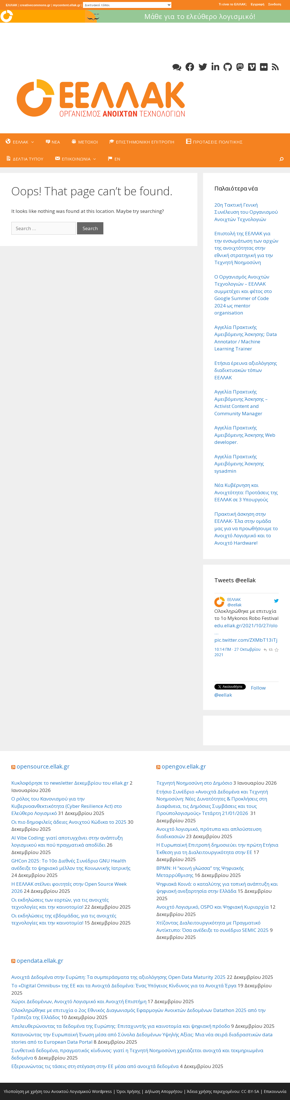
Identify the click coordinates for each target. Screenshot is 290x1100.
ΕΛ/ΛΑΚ (11, 5)
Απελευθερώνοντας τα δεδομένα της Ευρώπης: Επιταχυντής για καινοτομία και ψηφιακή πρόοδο (120, 1026)
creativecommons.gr (35, 5)
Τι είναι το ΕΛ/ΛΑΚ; (233, 4)
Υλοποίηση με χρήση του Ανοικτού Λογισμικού (47, 1091)
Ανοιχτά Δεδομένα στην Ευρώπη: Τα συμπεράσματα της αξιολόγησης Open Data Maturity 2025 (118, 977)
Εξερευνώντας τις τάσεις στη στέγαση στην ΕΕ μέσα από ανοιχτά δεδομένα (95, 1066)
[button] (34, 141)
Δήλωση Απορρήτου (163, 1091)
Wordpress (102, 1091)
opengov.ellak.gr (184, 766)
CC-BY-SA (250, 1091)
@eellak (234, 604)
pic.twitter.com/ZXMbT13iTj (246, 640)
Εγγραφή (257, 4)
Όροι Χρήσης (128, 1091)
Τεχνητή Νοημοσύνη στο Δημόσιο (194, 783)
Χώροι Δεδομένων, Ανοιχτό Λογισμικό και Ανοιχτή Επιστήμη (78, 1001)
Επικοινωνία (275, 1091)
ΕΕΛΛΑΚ (234, 599)
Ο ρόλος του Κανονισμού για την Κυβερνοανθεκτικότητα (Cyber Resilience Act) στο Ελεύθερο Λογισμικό (66, 805)
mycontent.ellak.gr (66, 5)
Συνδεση (274, 4)
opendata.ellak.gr (40, 960)
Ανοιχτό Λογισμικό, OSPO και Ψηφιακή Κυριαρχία (212, 907)
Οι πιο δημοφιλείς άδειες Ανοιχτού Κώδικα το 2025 (69, 822)
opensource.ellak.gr (43, 766)
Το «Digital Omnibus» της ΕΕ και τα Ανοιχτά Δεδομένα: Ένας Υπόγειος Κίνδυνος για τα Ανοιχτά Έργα (123, 985)
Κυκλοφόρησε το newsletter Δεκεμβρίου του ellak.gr (70, 783)
